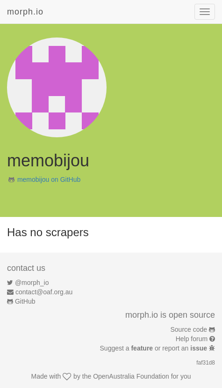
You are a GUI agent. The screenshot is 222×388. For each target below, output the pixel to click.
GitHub (25, 301)
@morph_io (32, 282)
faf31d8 (205, 362)
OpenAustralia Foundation (131, 376)
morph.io (25, 11)
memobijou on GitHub (48, 179)
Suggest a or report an (154, 348)
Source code (189, 329)
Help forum (192, 339)
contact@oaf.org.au (43, 292)
